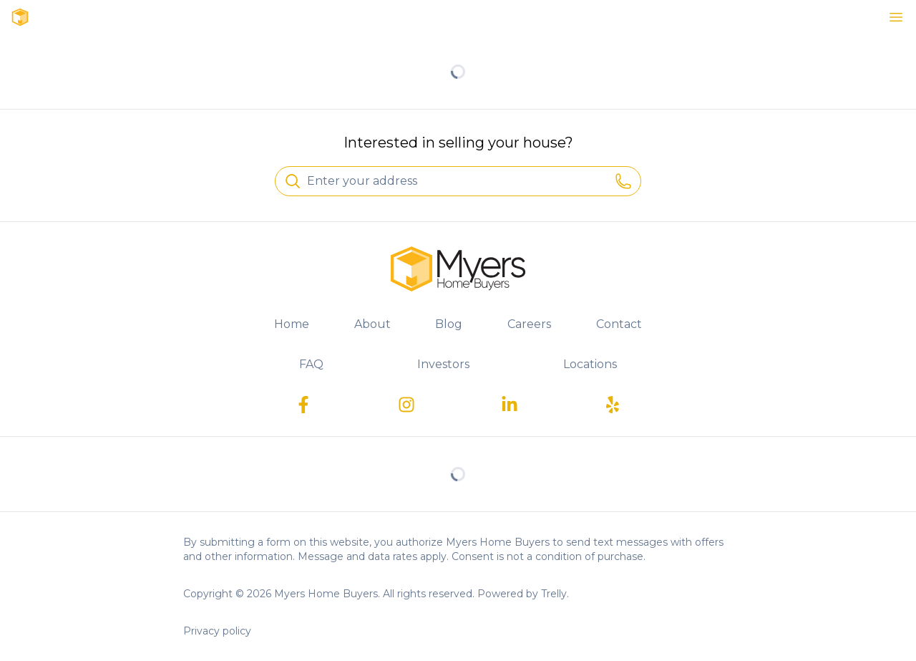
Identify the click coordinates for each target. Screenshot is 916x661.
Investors (443, 364)
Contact (619, 324)
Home (291, 324)
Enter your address (362, 181)
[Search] (288, 181)
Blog (448, 324)
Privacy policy (217, 630)
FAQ (311, 364)
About (372, 324)
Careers (529, 324)
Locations (590, 364)
